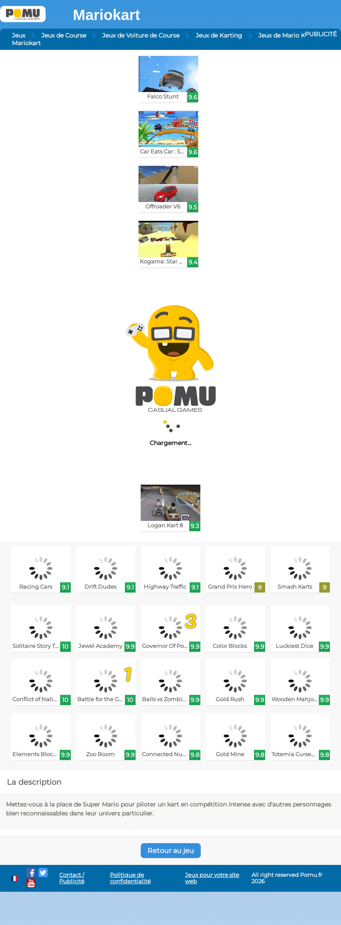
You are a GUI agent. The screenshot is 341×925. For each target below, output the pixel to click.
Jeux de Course (63, 35)
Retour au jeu (170, 851)
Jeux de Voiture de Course (140, 35)
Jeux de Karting (219, 35)
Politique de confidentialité (130, 878)
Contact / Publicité (71, 878)
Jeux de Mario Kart (286, 35)
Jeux (18, 35)
